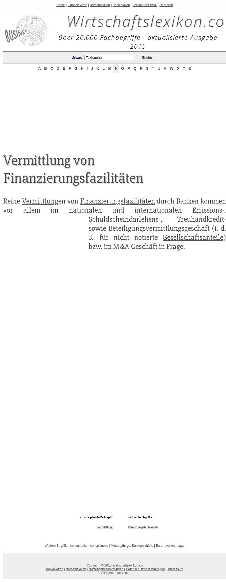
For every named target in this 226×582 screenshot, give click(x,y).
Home (60, 5)
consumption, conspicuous (89, 546)
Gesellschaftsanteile (193, 237)
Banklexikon (121, 5)
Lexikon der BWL (144, 5)
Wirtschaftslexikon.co (146, 21)
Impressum (175, 569)
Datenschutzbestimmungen (145, 569)
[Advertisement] (115, 108)
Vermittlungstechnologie (143, 527)
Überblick (166, 5)
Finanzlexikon (77, 5)
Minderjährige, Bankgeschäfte (132, 546)
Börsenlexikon (100, 5)
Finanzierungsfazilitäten (117, 201)
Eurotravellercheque (170, 546)
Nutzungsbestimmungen (106, 569)
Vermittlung (40, 201)
